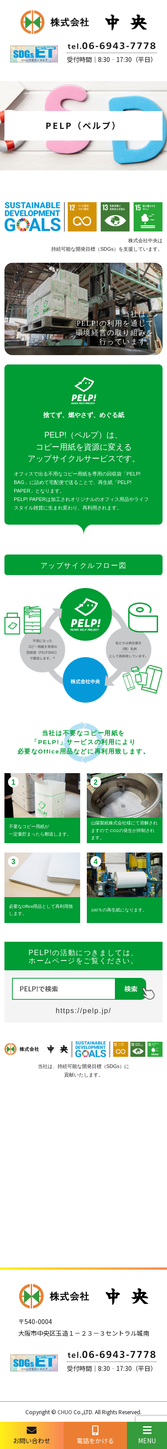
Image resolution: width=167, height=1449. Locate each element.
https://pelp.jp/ (83, 1010)
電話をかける (95, 1435)
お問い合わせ (31, 1435)
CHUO (64, 1412)
